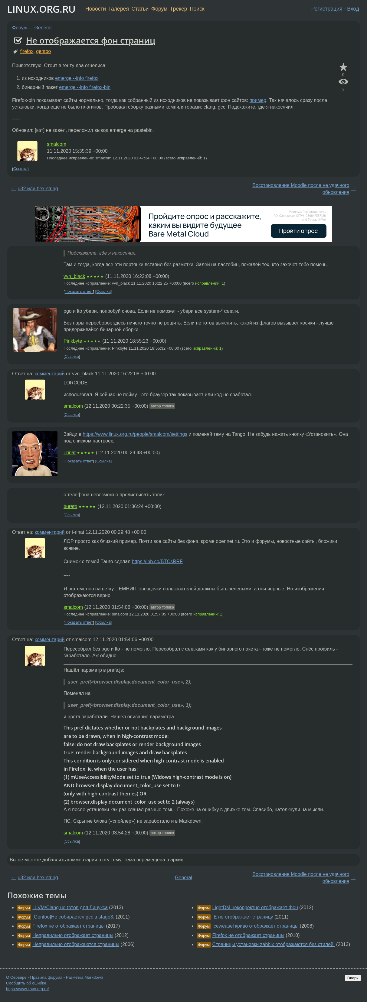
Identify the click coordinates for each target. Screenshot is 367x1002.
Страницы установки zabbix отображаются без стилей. (273, 944)
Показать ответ (79, 291)
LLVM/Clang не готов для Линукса (70, 907)
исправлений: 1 (209, 283)
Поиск (197, 9)
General (43, 27)
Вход (353, 9)
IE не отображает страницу (242, 916)
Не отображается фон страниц (90, 40)
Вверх (353, 978)
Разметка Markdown (84, 977)
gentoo (43, 51)
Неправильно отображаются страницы (75, 944)
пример (258, 100)
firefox (27, 51)
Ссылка (20, 169)
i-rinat (70, 452)
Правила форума (46, 977)
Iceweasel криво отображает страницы (255, 926)
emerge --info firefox (76, 78)
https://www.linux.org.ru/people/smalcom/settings (135, 434)
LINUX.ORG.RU (41, 8)
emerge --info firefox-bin (84, 87)
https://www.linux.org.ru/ (27, 989)
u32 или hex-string (38, 188)
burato (70, 506)
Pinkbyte (73, 341)
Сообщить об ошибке (26, 983)
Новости (95, 9)
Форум (159, 9)
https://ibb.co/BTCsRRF (157, 561)
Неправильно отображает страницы (72, 935)
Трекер (178, 9)
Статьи (140, 9)
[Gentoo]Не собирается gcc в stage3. (73, 916)
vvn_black (74, 276)
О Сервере (16, 977)
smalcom (56, 144)
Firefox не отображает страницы (68, 926)
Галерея (119, 9)
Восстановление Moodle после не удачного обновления (300, 188)
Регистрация (326, 9)
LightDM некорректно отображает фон (255, 907)
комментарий (50, 373)
